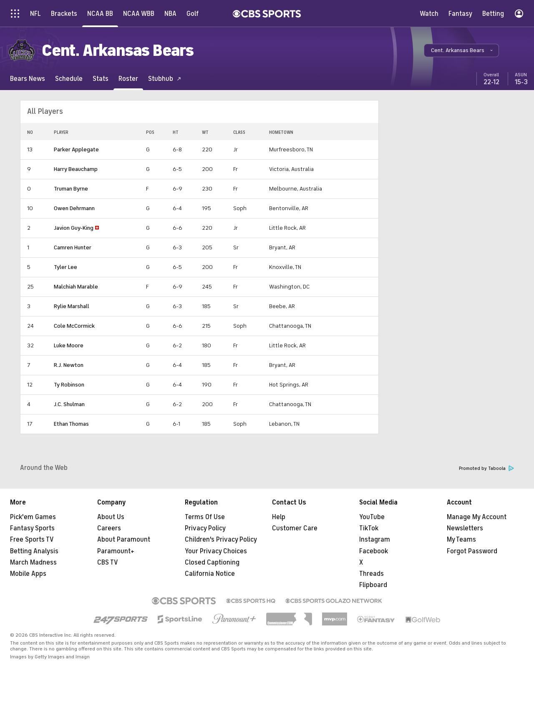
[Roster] (128, 78)
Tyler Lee (65, 267)
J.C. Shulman (69, 404)
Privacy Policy (205, 528)
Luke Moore (68, 345)
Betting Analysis (34, 551)
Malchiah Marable (76, 286)
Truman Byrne (71, 188)
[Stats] (100, 78)
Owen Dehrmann (74, 208)
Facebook (373, 551)
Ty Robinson (69, 384)
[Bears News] (27, 78)
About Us (110, 517)
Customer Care (294, 528)
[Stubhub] (164, 78)
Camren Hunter (72, 247)
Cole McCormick (74, 325)
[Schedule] (69, 78)
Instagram (374, 539)
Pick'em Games (33, 517)
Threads (371, 574)
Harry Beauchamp (76, 169)
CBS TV (107, 562)
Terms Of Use (205, 517)
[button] (461, 50)
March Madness (33, 562)
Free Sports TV (32, 539)
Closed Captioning (212, 562)
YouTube (372, 517)
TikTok (368, 528)
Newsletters (465, 528)
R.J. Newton (68, 365)
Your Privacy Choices (216, 551)
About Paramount (123, 539)
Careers (109, 528)
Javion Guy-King (73, 227)
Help (278, 517)
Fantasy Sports (32, 528)
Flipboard (373, 585)
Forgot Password (472, 551)
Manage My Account (476, 517)
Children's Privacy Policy (221, 539)
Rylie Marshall (71, 306)
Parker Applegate (76, 149)
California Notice (210, 574)
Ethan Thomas (71, 423)
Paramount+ (115, 551)
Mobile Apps (28, 574)
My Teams (461, 539)
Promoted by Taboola (486, 468)
